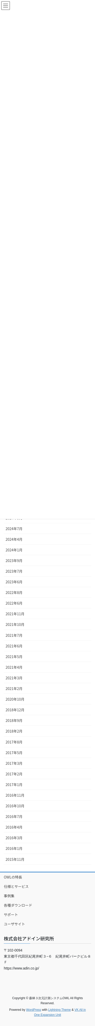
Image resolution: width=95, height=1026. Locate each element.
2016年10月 (15, 805)
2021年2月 (14, 688)
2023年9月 (14, 560)
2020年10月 (15, 699)
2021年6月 (14, 645)
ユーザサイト (14, 923)
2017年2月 (14, 773)
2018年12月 (15, 709)
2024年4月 (14, 539)
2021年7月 (14, 635)
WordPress (33, 1010)
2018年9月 (14, 720)
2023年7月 (14, 571)
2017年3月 (14, 763)
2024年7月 (14, 528)
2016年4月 (14, 827)
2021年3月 (14, 677)
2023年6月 (14, 581)
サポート (11, 914)
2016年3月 (14, 837)
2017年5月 (14, 752)
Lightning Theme (59, 1010)
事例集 (9, 895)
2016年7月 (14, 816)
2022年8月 (14, 592)
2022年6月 (14, 603)
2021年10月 (15, 624)
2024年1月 (14, 549)
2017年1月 (14, 784)
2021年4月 (14, 667)
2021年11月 (15, 613)
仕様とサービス (16, 886)
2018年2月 (14, 731)
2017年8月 (14, 741)
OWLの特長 (13, 877)
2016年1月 (14, 848)
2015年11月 (15, 859)
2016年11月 (15, 795)
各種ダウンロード (18, 905)
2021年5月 (14, 656)
